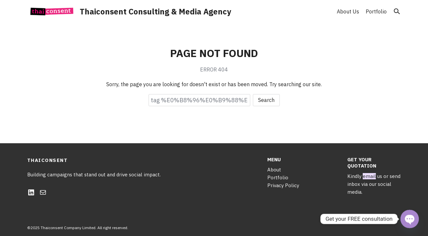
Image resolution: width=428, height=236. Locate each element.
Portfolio (376, 11)
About (274, 170)
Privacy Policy (283, 185)
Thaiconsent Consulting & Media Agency (155, 11)
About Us (348, 11)
